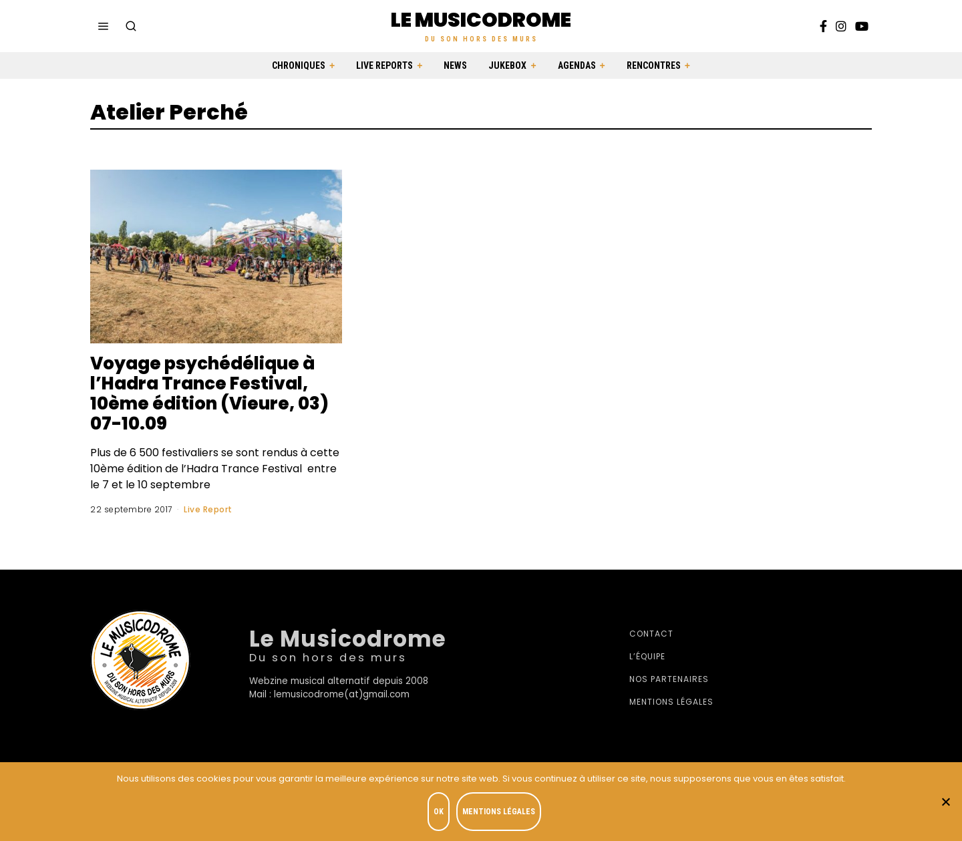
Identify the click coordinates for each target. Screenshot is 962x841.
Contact (651, 633)
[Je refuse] (945, 801)
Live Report (208, 509)
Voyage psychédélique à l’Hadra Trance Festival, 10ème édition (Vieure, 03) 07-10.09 (209, 393)
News (455, 65)
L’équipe (647, 656)
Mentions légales (671, 701)
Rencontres (654, 65)
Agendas (577, 65)
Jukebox (507, 65)
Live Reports (384, 65)
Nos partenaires (669, 679)
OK (439, 811)
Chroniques (298, 65)
